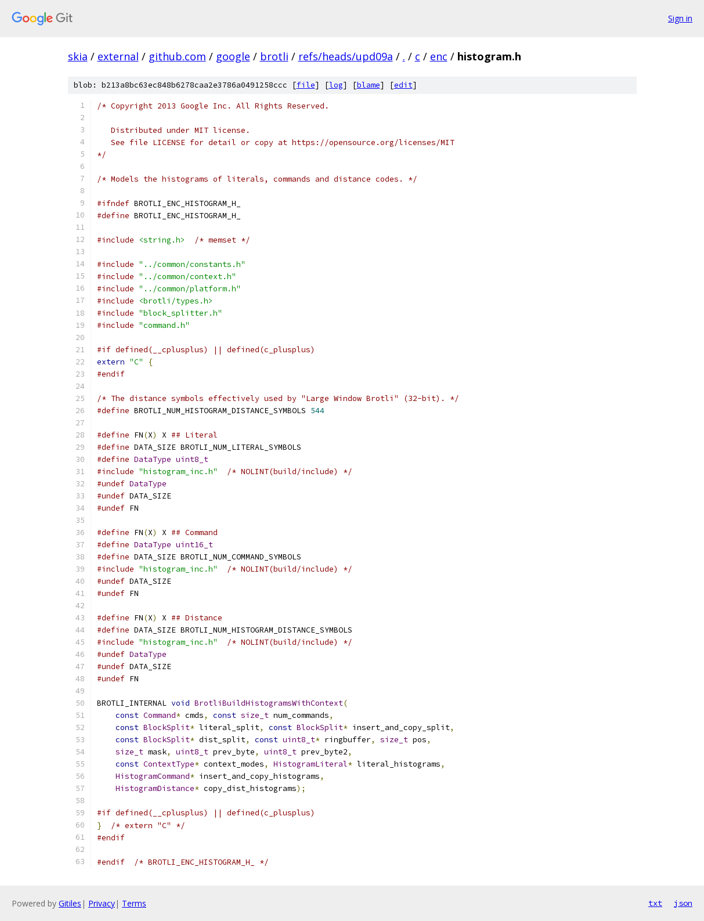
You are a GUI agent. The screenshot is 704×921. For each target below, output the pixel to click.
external (118, 56)
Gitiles (70, 903)
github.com (177, 56)
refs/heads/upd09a (345, 56)
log (336, 85)
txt (655, 903)
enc (438, 56)
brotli (274, 56)
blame (368, 85)
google (233, 56)
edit (403, 85)
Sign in (680, 18)
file (306, 85)
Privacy (101, 903)
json (683, 903)
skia (78, 56)
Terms (134, 903)
